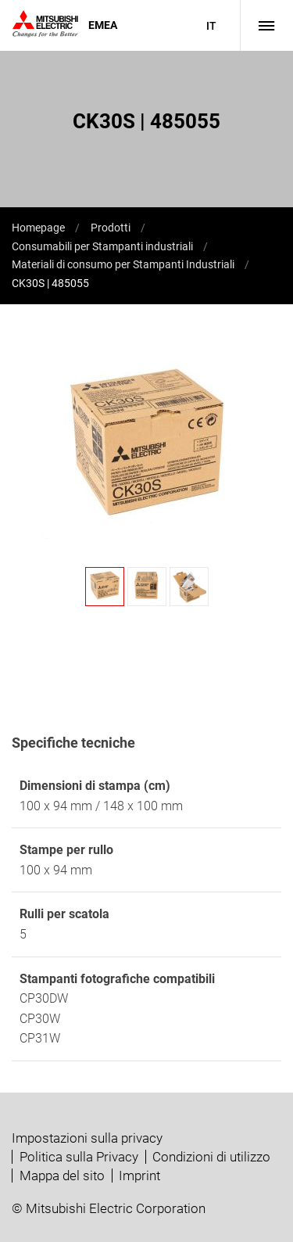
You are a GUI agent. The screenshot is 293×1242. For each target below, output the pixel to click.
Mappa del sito (62, 1175)
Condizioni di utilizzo (211, 1157)
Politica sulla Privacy (79, 1157)
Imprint (139, 1175)
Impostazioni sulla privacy (87, 1138)
